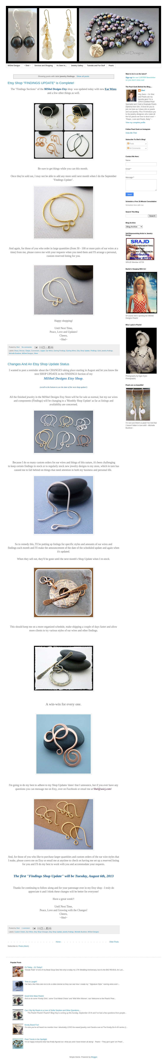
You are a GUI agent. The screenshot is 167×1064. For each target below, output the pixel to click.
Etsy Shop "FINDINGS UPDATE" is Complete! (41, 83)
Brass (16, 351)
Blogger (94, 1057)
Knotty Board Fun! (32, 1025)
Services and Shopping (43, 66)
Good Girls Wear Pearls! (34, 996)
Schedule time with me (135, 205)
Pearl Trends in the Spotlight (36, 1039)
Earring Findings (59, 351)
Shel (143, 90)
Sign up (129, 78)
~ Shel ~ (27, 66)
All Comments (133, 148)
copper (42, 351)
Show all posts (83, 76)
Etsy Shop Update (83, 351)
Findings (94, 351)
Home (58, 942)
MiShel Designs (14, 66)
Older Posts (114, 942)
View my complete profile (135, 123)
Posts (130, 144)
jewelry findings (107, 351)
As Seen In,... (62, 66)
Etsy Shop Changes (41, 932)
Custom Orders (19, 932)
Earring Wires (71, 351)
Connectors (35, 351)
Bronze (21, 351)
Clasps (27, 351)
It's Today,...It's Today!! (33, 967)
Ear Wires (49, 351)
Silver (36, 353)
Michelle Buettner (15, 353)
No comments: (27, 347)
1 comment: (26, 928)
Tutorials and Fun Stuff (96, 66)
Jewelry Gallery (77, 66)
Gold (99, 351)
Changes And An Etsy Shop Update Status (38, 364)
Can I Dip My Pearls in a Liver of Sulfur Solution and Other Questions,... (53, 1010)
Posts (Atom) (23, 946)
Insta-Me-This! (131, 133)
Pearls (111, 66)
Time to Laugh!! (31, 982)
